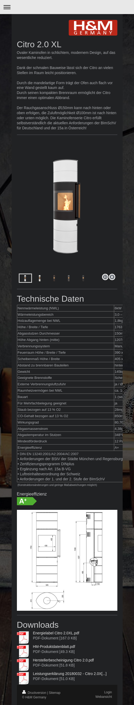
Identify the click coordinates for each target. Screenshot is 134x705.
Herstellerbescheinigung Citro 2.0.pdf (63, 660)
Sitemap (55, 693)
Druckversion (34, 693)
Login (108, 692)
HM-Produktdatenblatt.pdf (54, 646)
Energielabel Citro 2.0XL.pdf (56, 633)
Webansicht (103, 697)
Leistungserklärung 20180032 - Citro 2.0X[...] (70, 674)
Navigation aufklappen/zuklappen (67, 7)
